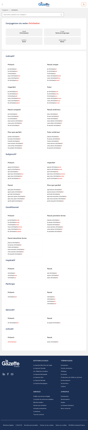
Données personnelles (31, 425)
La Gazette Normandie (40, 374)
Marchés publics (38, 402)
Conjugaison (5, 10)
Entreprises (64, 365)
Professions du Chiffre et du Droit (71, 377)
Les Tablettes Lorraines (40, 371)
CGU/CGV (19, 425)
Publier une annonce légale (41, 396)
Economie (64, 374)
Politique (63, 371)
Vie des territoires (66, 368)
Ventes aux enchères (39, 405)
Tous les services (38, 414)
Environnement (65, 380)
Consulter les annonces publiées (43, 399)
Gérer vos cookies (61, 425)
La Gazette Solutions (67, 405)
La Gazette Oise (38, 377)
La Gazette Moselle (39, 380)
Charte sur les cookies (47, 425)
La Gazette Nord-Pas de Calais (42, 365)
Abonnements (65, 399)
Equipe (63, 402)
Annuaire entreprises (39, 408)
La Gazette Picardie (39, 368)
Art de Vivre (64, 383)
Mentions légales (8, 425)
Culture (63, 386)
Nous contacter (66, 408)
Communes (36, 411)
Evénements (65, 396)
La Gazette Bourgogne (40, 383)
